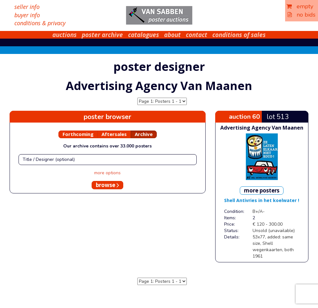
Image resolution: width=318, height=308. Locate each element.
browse (107, 185)
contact (196, 35)
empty (299, 6)
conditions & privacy (39, 23)
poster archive (102, 35)
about (172, 35)
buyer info (27, 15)
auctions (64, 35)
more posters (261, 190)
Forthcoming (78, 134)
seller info (27, 7)
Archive (144, 134)
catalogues (143, 35)
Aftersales (114, 134)
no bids (301, 15)
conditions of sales (239, 35)
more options (107, 173)
